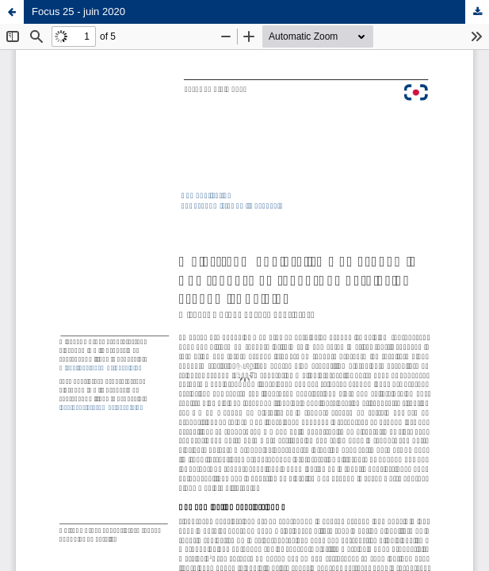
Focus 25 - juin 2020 (78, 11)
